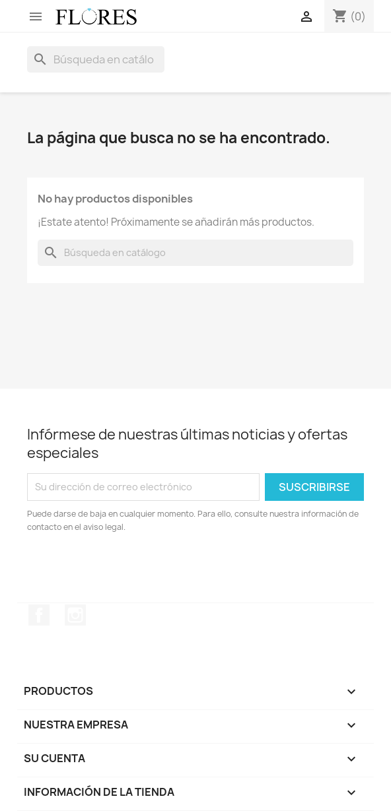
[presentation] (137, 570)
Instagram (75, 615)
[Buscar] (95, 59)
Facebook (39, 615)
